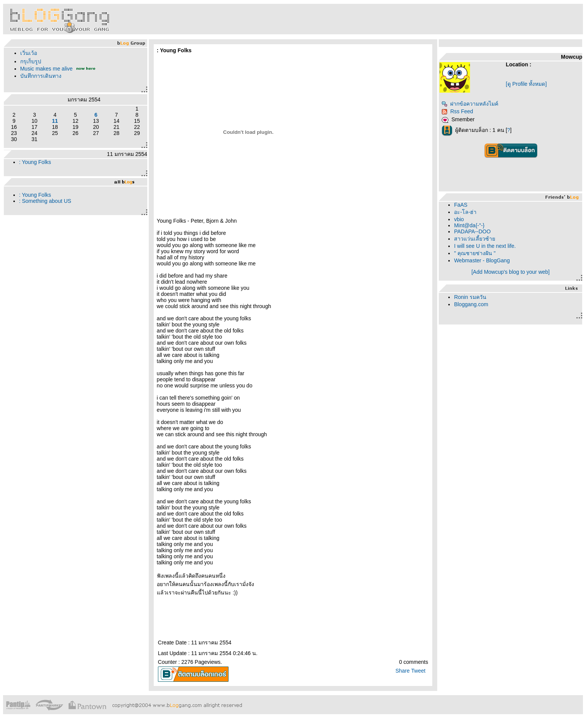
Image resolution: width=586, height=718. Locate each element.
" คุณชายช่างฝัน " (475, 253)
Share (402, 671)
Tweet (418, 671)
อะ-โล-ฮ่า (465, 212)
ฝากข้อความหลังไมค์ (469, 104)
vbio (459, 219)
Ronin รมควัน (470, 297)
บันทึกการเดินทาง (40, 76)
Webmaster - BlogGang (482, 260)
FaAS (460, 205)
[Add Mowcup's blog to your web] (511, 272)
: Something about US (45, 201)
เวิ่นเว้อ (28, 53)
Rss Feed (457, 111)
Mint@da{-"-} (469, 225)
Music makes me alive (46, 69)
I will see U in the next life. (485, 246)
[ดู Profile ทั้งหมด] (526, 84)
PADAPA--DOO (472, 231)
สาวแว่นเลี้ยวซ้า (474, 239)
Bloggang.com (471, 304)
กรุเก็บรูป (30, 61)
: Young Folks (35, 162)
